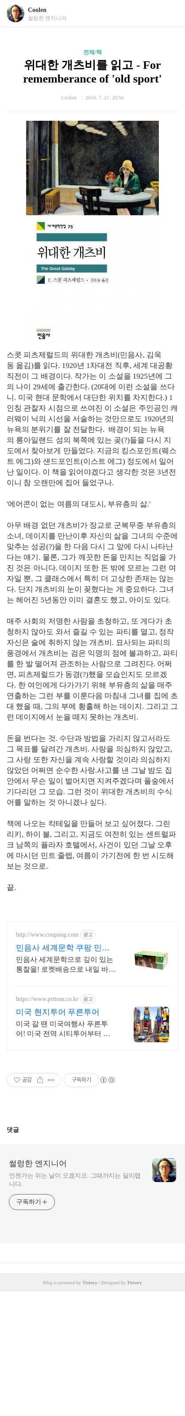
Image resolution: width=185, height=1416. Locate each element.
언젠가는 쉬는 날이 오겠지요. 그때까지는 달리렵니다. (75, 1304)
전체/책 (92, 52)
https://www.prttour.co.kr (47, 1123)
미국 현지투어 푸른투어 (58, 1136)
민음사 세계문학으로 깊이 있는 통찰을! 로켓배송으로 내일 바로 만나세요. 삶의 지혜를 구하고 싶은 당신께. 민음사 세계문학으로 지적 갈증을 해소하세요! (66, 1089)
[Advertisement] (92, 975)
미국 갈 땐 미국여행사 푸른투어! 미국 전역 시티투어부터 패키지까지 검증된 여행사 (63, 1153)
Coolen (37, 10)
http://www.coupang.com (47, 1059)
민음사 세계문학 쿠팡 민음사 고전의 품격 (63, 1072)
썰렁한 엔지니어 (38, 1287)
